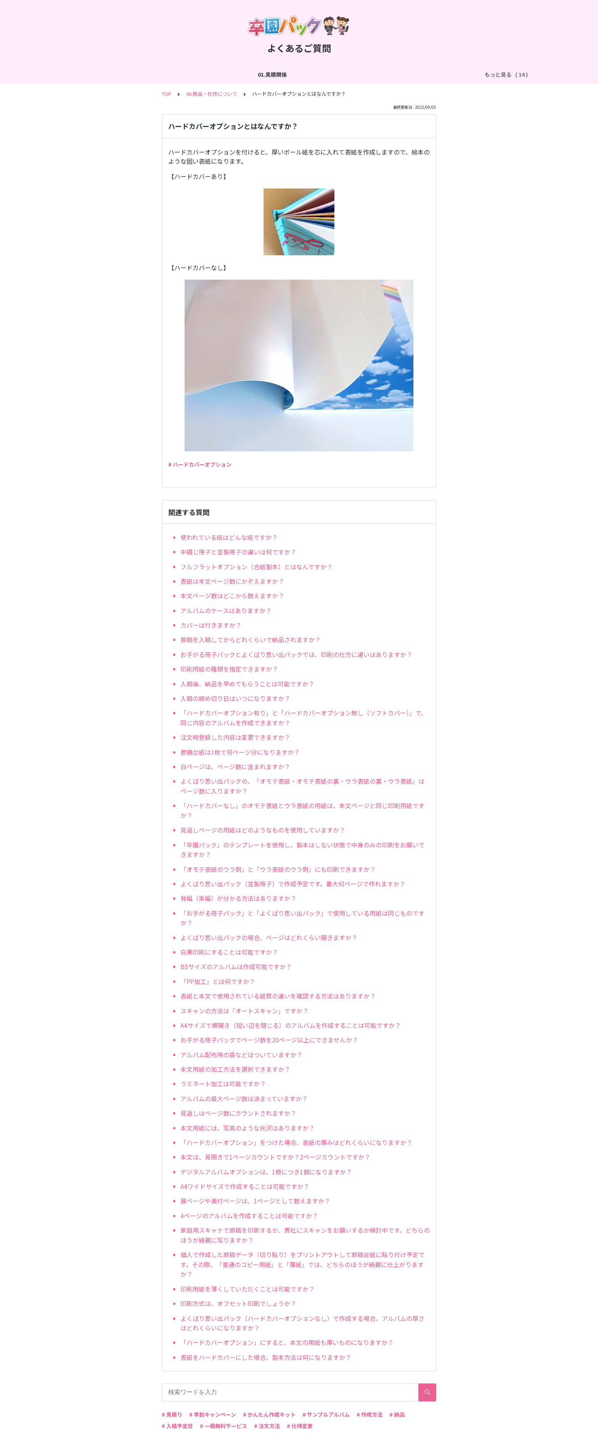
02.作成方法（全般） (142, 74)
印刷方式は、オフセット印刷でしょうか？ (238, 1303)
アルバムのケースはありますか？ (226, 610)
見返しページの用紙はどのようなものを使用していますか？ (262, 829)
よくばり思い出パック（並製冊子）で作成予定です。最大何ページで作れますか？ (292, 883)
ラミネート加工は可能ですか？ (223, 1083)
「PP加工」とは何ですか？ (217, 981)
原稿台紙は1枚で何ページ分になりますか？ (240, 752)
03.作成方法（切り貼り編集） (214, 74)
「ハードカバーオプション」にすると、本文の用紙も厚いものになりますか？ (287, 1342)
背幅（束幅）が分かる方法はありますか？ (238, 898)
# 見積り (172, 1414)
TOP (166, 93)
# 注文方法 (267, 1426)
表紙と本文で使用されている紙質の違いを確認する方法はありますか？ (278, 995)
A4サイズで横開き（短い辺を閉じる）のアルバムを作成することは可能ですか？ (290, 1025)
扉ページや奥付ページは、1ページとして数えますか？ (255, 1200)
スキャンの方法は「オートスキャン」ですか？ (244, 1010)
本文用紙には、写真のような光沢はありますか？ (247, 1127)
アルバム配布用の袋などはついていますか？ (241, 1054)
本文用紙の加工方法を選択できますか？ (235, 1069)
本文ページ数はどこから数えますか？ (232, 595)
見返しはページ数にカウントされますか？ (238, 1113)
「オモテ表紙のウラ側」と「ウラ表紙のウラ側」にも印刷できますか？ (278, 869)
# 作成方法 (370, 1414)
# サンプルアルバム (326, 1414)
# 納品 (397, 1414)
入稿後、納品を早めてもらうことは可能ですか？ (247, 683)
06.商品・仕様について (442, 74)
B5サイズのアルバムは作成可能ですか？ (236, 966)
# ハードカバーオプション (199, 464)
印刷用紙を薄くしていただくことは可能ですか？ (247, 1288)
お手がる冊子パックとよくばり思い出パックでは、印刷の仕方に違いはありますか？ (296, 654)
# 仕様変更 (300, 1426)
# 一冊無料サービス (223, 1426)
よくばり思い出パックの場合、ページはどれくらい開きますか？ (268, 937)
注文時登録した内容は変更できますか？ (235, 737)
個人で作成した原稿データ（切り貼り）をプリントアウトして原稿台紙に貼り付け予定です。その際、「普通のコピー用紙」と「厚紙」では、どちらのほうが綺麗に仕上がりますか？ (302, 1264)
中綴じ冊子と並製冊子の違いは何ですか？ (238, 551)
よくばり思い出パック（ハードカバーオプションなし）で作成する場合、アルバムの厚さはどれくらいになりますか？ (302, 1323)
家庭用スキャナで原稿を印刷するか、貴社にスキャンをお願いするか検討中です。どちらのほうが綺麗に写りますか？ (305, 1235)
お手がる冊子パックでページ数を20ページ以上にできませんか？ (269, 1039)
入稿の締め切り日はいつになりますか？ (235, 698)
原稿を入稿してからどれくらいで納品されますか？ (250, 639)
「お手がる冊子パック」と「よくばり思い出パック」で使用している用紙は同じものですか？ (302, 918)
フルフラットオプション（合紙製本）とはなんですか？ (256, 566)
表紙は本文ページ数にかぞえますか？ (232, 581)
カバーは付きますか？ (210, 625)
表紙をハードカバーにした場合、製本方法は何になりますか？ (265, 1357)
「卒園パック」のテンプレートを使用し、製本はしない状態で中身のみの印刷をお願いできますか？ (302, 849)
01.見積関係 (92, 74)
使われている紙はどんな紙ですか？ (229, 537)
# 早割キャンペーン (212, 1414)
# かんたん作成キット (269, 1414)
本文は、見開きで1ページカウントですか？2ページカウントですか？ (275, 1156)
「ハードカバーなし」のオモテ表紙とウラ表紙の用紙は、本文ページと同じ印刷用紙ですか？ (302, 810)
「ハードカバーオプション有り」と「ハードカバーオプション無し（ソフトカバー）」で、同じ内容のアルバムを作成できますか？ (303, 717)
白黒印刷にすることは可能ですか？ (229, 952)
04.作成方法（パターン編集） (296, 74)
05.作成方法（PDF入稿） (373, 74)
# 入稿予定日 (177, 1426)
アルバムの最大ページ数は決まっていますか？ (244, 1098)
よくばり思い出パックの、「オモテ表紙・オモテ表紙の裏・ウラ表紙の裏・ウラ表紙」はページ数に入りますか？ (302, 786)
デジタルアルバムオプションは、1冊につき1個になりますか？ (266, 1171)
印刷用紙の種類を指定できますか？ (229, 668)
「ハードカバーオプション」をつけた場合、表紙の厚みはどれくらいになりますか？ (296, 1142)
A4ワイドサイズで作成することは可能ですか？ (244, 1186)
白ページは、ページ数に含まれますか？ (235, 766)
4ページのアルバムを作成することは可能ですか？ (249, 1215)
